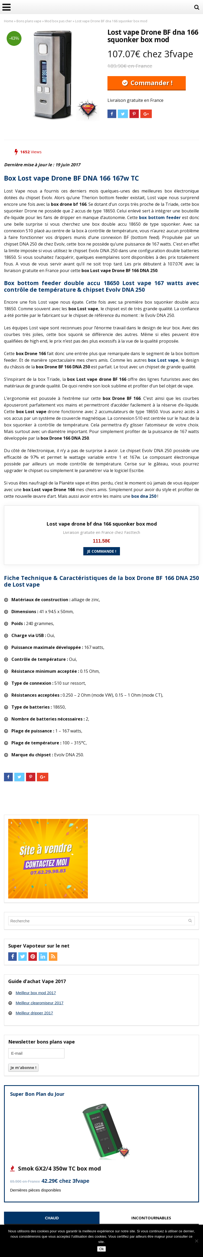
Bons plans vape (28, 21)
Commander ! (150, 82)
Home (8, 21)
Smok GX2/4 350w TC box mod (59, 1168)
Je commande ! (101, 551)
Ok (101, 1249)
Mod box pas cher (58, 21)
